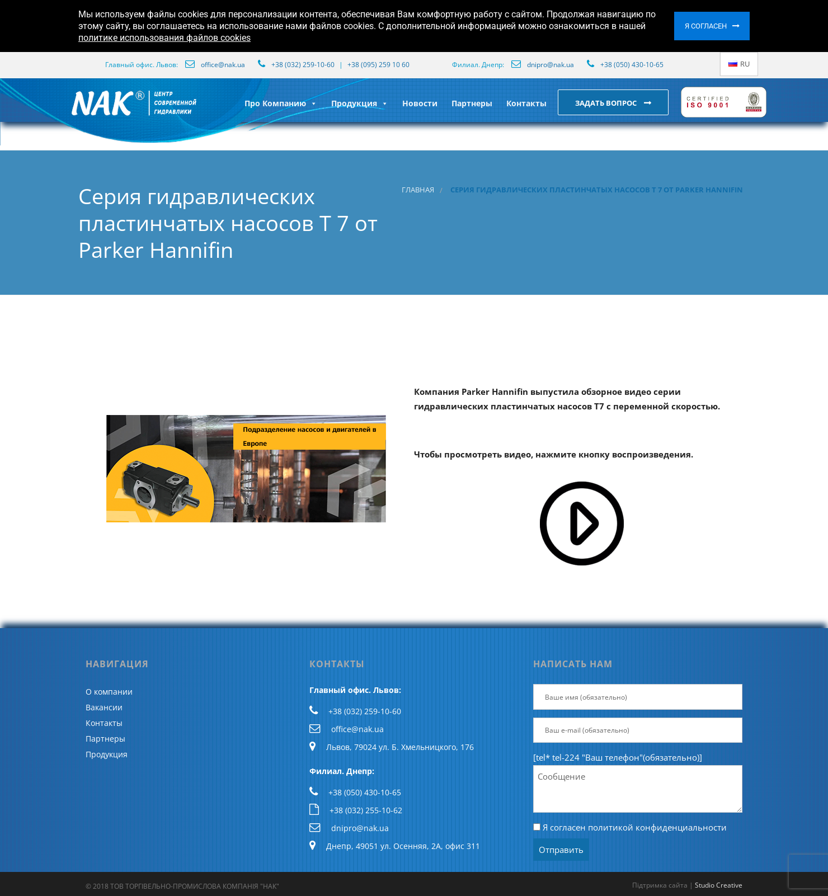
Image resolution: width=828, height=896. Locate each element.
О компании (109, 691)
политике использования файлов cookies (164, 37)
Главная (418, 190)
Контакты (526, 103)
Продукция (359, 103)
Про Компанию (280, 103)
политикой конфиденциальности (657, 827)
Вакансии (104, 707)
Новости (419, 103)
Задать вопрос (606, 103)
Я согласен (706, 26)
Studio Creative (718, 885)
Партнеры (471, 103)
